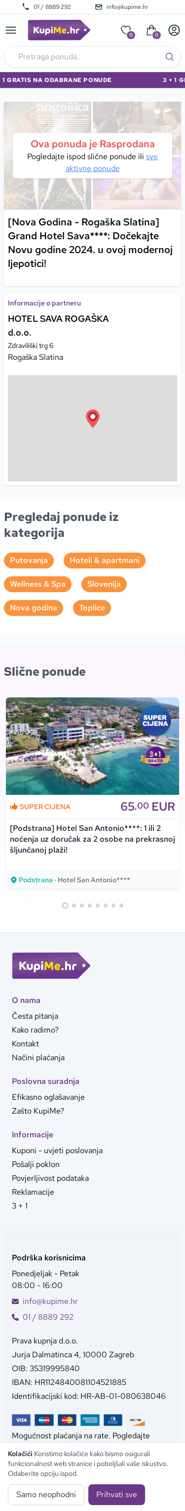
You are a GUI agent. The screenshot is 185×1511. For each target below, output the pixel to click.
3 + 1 (20, 1206)
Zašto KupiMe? (38, 1111)
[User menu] (174, 30)
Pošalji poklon (36, 1164)
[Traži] (170, 57)
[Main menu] (11, 30)
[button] (92, 418)
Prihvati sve (116, 1494)
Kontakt (25, 1043)
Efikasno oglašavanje (48, 1097)
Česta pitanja (35, 1016)
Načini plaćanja (38, 1057)
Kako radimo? (35, 1030)
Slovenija (104, 584)
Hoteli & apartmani (105, 560)
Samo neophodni (46, 1494)
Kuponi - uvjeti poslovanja (57, 1150)
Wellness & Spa (38, 584)
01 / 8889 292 (46, 7)
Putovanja (29, 560)
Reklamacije (33, 1192)
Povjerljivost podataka (50, 1178)
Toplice (92, 608)
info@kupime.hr (121, 7)
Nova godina (33, 608)
